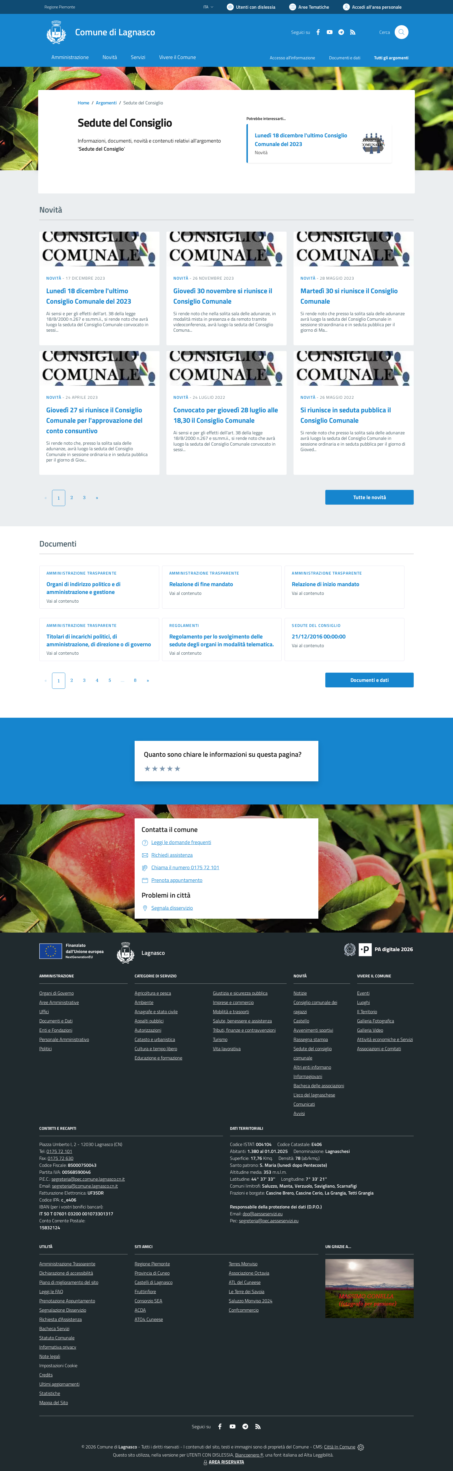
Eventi (363, 993)
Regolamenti (184, 625)
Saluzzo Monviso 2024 (250, 1300)
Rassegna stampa (311, 1039)
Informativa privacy (57, 1346)
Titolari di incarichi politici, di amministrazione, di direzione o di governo (99, 640)
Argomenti (106, 102)
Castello (301, 1020)
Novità (54, 278)
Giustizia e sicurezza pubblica (240, 993)
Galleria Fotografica (375, 1020)
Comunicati (304, 1104)
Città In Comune (339, 1446)
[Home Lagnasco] (99, 32)
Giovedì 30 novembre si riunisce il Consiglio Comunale (222, 295)
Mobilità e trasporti (231, 1011)
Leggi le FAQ (51, 1291)
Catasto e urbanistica (155, 1039)
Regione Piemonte (152, 1263)
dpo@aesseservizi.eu (263, 1213)
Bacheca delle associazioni (319, 1085)
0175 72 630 (60, 1158)
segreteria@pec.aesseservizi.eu (268, 1220)
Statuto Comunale (57, 1337)
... (122, 680)
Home (83, 102)
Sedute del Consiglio (316, 625)
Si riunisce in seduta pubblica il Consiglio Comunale (345, 415)
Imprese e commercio (233, 1002)
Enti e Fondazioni (55, 1030)
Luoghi (363, 1002)
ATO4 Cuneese (149, 1319)
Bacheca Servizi (54, 1328)
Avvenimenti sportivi (313, 1030)
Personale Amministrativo (64, 1039)
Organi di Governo (56, 993)
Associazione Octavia (249, 1272)
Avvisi (299, 1113)
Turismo (220, 1039)
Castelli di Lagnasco (153, 1282)
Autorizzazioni (148, 1030)
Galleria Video (370, 1030)
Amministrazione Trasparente (67, 1263)
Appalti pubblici (149, 1020)
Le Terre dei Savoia (246, 1291)
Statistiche (49, 1393)
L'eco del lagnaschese (314, 1094)
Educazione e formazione (158, 1057)
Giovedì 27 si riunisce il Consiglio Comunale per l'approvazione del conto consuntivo (94, 420)
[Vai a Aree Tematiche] (309, 7)
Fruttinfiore (145, 1291)
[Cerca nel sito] (402, 32)
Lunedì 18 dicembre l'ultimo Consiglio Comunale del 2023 (301, 139)
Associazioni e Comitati (379, 1048)
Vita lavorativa (227, 1048)
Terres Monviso (243, 1263)
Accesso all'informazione (292, 57)
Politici (45, 1048)
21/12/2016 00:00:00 (319, 636)
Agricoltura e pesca (153, 993)
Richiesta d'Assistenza (60, 1319)
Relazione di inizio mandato (325, 583)
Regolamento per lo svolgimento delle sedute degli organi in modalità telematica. (221, 640)
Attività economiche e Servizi (385, 1039)
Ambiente (144, 1002)
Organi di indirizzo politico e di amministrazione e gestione (83, 587)
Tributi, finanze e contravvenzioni (244, 1030)
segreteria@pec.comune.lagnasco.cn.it (88, 1178)
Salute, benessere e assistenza (242, 1020)
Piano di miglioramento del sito (68, 1282)
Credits (46, 1374)
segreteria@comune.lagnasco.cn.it (85, 1185)
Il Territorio (367, 1011)
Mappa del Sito (53, 1402)
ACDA (140, 1309)
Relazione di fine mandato (201, 583)
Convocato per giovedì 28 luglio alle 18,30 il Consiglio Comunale (225, 415)
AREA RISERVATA (223, 1461)
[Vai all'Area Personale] (372, 7)
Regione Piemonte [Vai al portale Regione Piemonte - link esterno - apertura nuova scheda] (59, 7)
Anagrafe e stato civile (156, 1011)
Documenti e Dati (56, 1020)
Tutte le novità (369, 497)
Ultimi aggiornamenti (59, 1383)
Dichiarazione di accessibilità (66, 1272)
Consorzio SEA (148, 1300)
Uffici (44, 1011)
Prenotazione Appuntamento (67, 1300)
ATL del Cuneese (245, 1282)
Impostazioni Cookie (58, 1365)
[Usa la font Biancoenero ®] (251, 7)
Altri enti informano (312, 1067)
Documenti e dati (369, 680)
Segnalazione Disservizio (62, 1309)
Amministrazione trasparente (82, 573)
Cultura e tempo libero (156, 1048)
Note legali (49, 1356)
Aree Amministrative (59, 1002)
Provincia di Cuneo (152, 1272)
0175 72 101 (59, 1151)
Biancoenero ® (249, 1454)
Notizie (300, 993)
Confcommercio (244, 1309)
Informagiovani (308, 1076)
